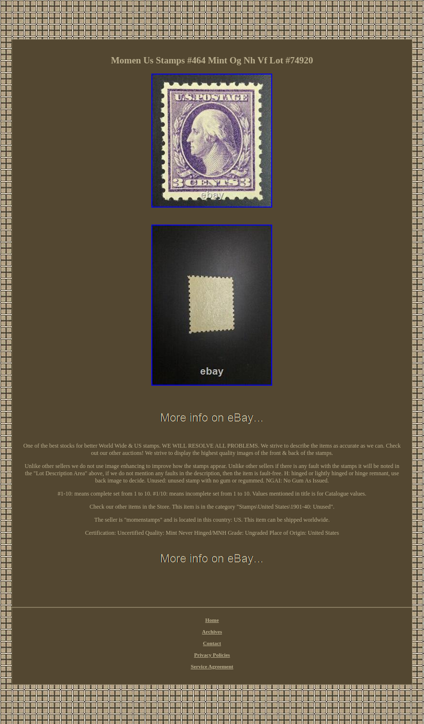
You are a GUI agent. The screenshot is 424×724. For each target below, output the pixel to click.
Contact (212, 643)
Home (212, 620)
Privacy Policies (212, 655)
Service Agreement (211, 666)
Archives (212, 631)
